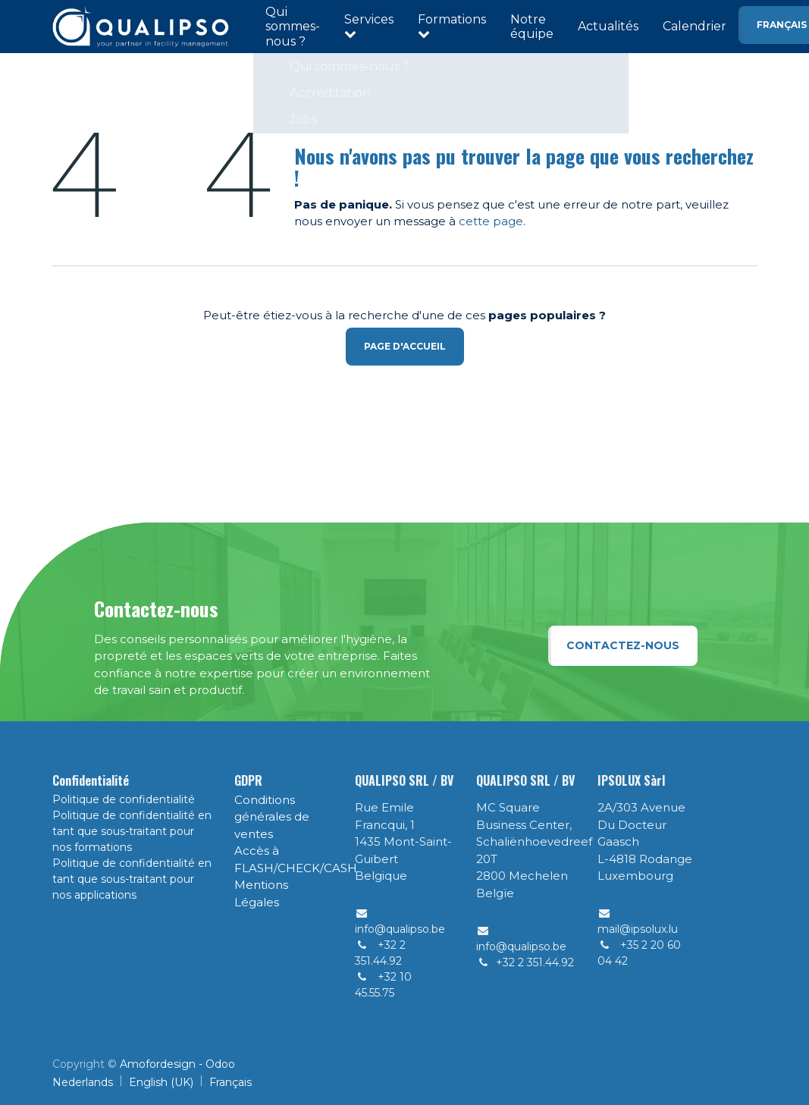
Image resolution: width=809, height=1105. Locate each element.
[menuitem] (82, 1082)
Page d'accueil (405, 346)
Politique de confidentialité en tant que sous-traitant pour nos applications (132, 879)
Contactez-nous (622, 645)
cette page (491, 221)
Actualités (608, 26)
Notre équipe (531, 26)
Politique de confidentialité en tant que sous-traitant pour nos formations (132, 831)
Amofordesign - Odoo (177, 1064)
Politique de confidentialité (123, 799)
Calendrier (694, 26)
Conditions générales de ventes (271, 817)
